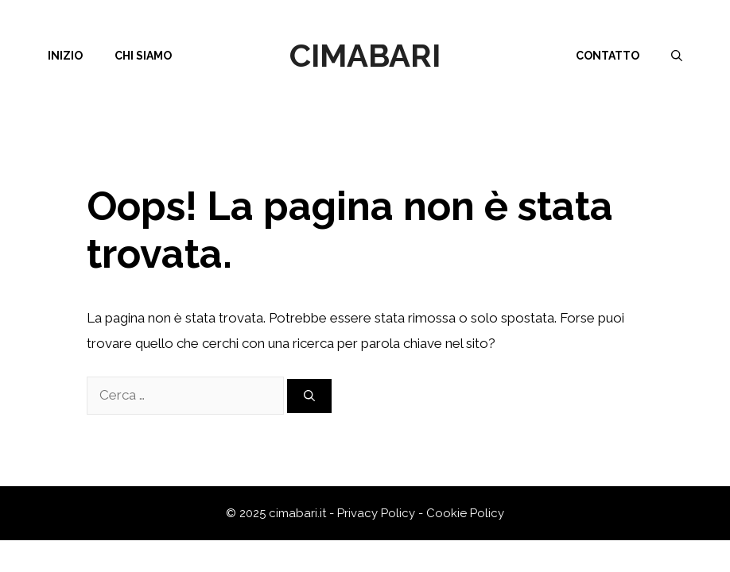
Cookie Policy (465, 513)
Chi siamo (143, 55)
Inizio (65, 55)
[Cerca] (309, 396)
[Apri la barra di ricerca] (676, 55)
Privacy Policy (376, 513)
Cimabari (365, 55)
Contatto (607, 55)
